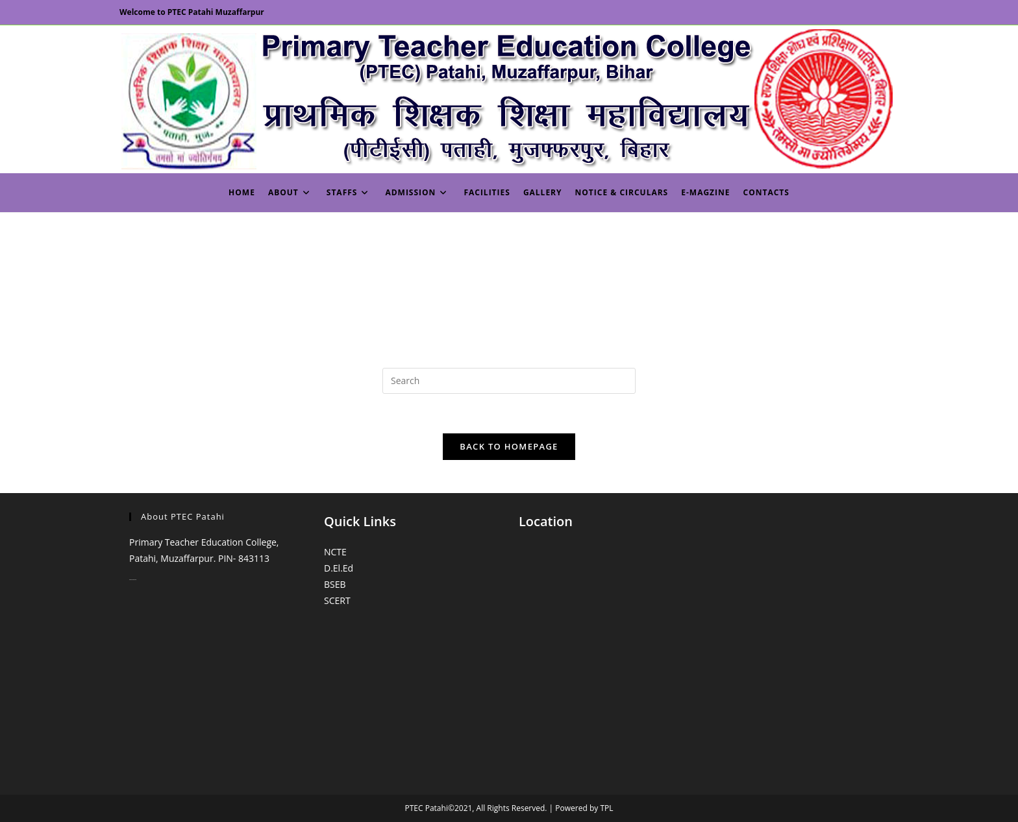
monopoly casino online (132, 579)
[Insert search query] (509, 381)
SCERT (337, 600)
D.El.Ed (338, 568)
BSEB (335, 584)
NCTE (335, 552)
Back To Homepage (509, 446)
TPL (606, 808)
